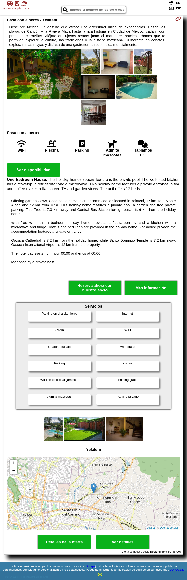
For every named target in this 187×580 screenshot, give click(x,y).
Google (90, 566)
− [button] (13, 470)
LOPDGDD (177, 569)
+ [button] (13, 463)
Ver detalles (123, 542)
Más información (150, 288)
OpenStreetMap (169, 527)
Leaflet (151, 527)
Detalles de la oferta (64, 542)
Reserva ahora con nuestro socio (94, 287)
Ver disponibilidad (33, 170)
